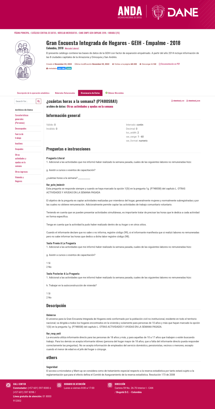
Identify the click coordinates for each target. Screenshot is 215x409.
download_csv (177, 100)
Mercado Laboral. (72, 48)
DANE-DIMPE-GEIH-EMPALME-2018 (92, 32)
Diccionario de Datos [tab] (90, 92)
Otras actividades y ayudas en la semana (90, 106)
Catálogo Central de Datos (43, 32)
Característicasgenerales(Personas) (21, 118)
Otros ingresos (21, 171)
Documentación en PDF (169, 63)
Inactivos (19, 143)
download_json (193, 100)
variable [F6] (114, 32)
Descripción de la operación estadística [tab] (33, 92)
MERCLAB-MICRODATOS (67, 32)
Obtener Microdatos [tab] (114, 92)
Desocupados (20, 128)
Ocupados (19, 149)
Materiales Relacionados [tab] (65, 92)
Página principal (21, 32)
